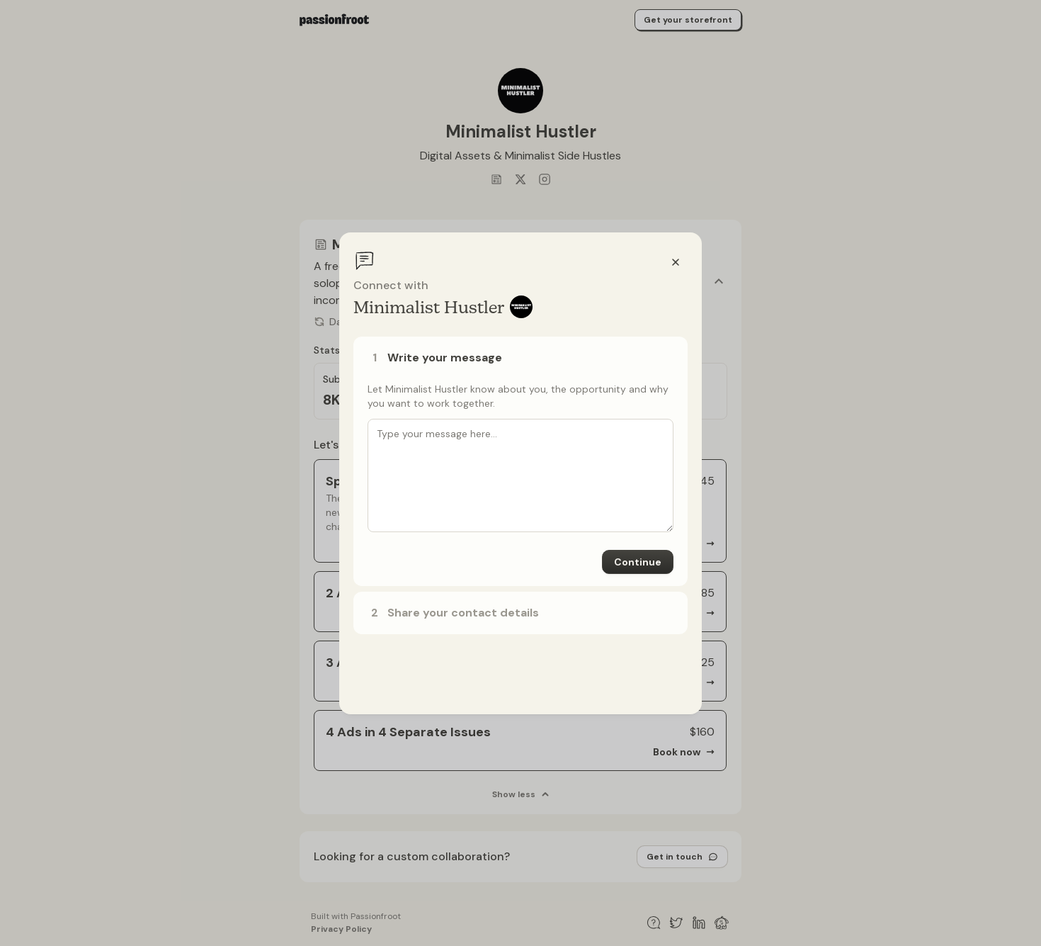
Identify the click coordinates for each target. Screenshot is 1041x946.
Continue (637, 562)
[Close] (676, 262)
